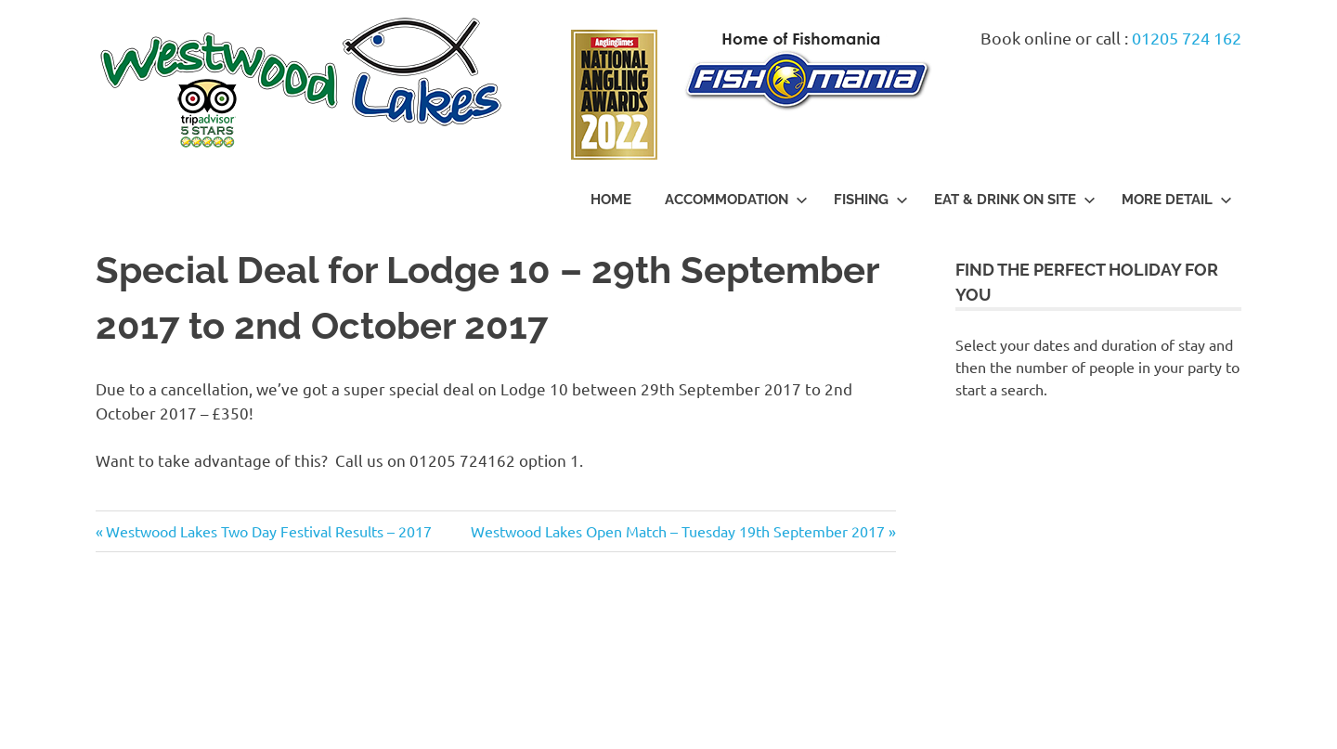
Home (611, 199)
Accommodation (736, 199)
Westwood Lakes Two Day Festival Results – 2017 (268, 531)
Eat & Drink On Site (1015, 199)
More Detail (1177, 199)
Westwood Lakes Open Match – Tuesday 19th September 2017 (678, 531)
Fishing (871, 199)
